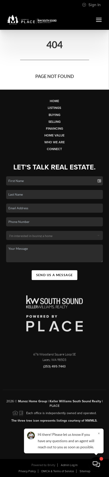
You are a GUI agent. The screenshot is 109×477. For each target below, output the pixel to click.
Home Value (54, 135)
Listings (54, 108)
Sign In (91, 5)
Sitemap (85, 471)
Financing (54, 129)
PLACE (54, 407)
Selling (54, 122)
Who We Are (54, 142)
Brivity (51, 465)
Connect (54, 149)
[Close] (99, 433)
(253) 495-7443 (54, 368)
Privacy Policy (27, 471)
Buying (54, 115)
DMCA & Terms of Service (57, 471)
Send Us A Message (54, 275)
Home (54, 101)
